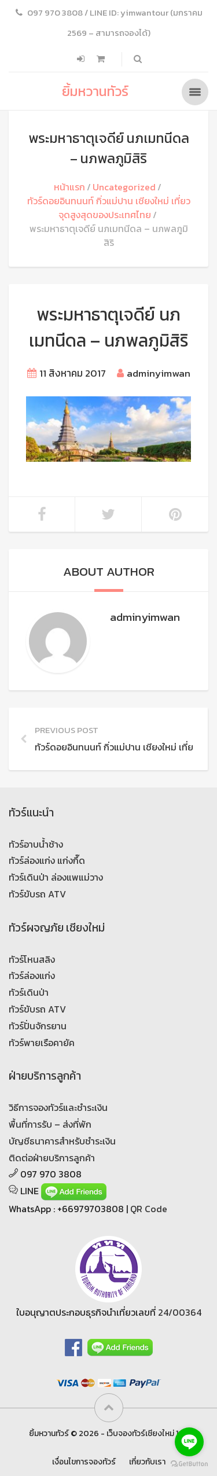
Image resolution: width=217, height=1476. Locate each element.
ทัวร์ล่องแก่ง (32, 975)
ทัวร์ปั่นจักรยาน (38, 1026)
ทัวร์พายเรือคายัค (42, 1043)
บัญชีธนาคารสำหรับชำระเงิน (62, 1141)
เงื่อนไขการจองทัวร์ (84, 1461)
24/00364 (179, 1312)
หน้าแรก (69, 187)
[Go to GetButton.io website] (189, 1464)
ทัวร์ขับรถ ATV (37, 894)
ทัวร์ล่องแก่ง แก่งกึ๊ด (47, 860)
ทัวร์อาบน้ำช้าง (36, 844)
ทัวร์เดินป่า (29, 992)
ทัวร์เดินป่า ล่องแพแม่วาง (56, 877)
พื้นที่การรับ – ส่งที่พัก (50, 1124)
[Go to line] (189, 1441)
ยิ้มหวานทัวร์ (95, 91)
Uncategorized (124, 187)
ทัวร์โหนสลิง (32, 959)
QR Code (148, 1209)
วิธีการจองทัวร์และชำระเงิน (58, 1107)
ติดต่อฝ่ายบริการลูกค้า (52, 1158)
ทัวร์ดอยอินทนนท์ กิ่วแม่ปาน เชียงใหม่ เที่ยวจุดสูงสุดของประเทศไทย (108, 208)
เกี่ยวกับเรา (147, 1461)
